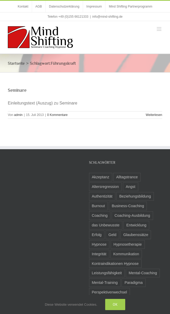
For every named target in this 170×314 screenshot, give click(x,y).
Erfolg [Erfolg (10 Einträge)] (97, 235)
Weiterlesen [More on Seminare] (154, 115)
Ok (115, 304)
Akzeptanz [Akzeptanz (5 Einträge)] (100, 177)
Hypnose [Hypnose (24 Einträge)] (99, 244)
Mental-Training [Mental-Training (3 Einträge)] (105, 282)
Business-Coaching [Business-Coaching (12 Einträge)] (128, 206)
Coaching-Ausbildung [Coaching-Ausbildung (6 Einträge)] (132, 215)
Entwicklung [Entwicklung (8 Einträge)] (136, 225)
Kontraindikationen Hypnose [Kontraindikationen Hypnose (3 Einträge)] (115, 263)
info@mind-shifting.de (107, 16)
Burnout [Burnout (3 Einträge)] (98, 206)
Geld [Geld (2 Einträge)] (112, 235)
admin (18, 115)
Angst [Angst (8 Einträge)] (130, 187)
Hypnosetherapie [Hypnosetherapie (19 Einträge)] (128, 244)
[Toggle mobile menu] (159, 29)
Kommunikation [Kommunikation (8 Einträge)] (126, 254)
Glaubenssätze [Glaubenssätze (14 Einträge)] (135, 235)
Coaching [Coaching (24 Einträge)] (100, 215)
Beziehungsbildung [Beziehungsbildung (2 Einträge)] (135, 196)
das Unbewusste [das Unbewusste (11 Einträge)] (105, 225)
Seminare (17, 90)
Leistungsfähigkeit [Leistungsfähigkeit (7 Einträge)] (107, 273)
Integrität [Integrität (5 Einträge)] (99, 254)
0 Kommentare (57, 115)
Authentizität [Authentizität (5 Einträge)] (102, 196)
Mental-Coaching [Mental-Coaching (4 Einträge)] (143, 273)
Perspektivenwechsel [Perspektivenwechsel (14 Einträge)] (109, 292)
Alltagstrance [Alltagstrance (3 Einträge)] (127, 177)
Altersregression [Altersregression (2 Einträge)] (105, 187)
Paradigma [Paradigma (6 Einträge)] (133, 282)
